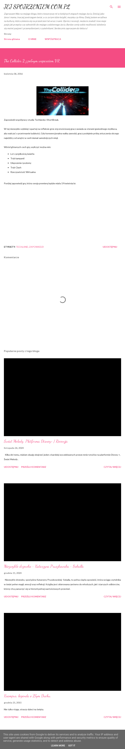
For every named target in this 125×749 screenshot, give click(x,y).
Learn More (58, 745)
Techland (22, 246)
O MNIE (32, 39)
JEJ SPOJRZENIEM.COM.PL (37, 6)
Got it (71, 745)
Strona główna (12, 39)
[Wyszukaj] (111, 6)
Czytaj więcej (112, 466)
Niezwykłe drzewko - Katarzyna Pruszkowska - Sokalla (44, 566)
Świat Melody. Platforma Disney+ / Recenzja (36, 441)
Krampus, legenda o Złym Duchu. (27, 696)
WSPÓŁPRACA (53, 39)
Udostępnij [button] (110, 246)
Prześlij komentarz (33, 466)
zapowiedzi (36, 246)
